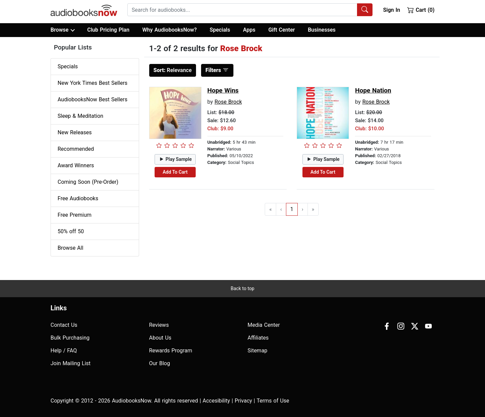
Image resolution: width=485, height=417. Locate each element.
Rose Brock (228, 102)
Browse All (70, 248)
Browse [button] (62, 30)
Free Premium (74, 215)
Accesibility (216, 400)
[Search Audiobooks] (365, 9)
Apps (249, 30)
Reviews (159, 325)
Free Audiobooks (78, 198)
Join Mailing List (71, 363)
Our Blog (159, 363)
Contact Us (64, 325)
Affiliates (258, 338)
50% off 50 (71, 231)
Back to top (242, 288)
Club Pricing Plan (108, 30)
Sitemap (257, 350)
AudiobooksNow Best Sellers (92, 99)
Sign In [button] (391, 10)
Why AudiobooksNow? (169, 30)
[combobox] (250, 9)
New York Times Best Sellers (92, 83)
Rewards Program (170, 350)
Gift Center (281, 30)
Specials (219, 30)
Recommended (76, 149)
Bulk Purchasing (70, 338)
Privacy (243, 400)
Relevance (173, 70)
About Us (160, 338)
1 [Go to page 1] (291, 209)
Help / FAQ (64, 350)
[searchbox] (242, 9)
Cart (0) (420, 9)
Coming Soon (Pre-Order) (88, 182)
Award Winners (76, 165)
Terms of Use (273, 400)
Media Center (264, 325)
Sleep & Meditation (80, 116)
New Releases (75, 132)
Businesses (321, 30)
